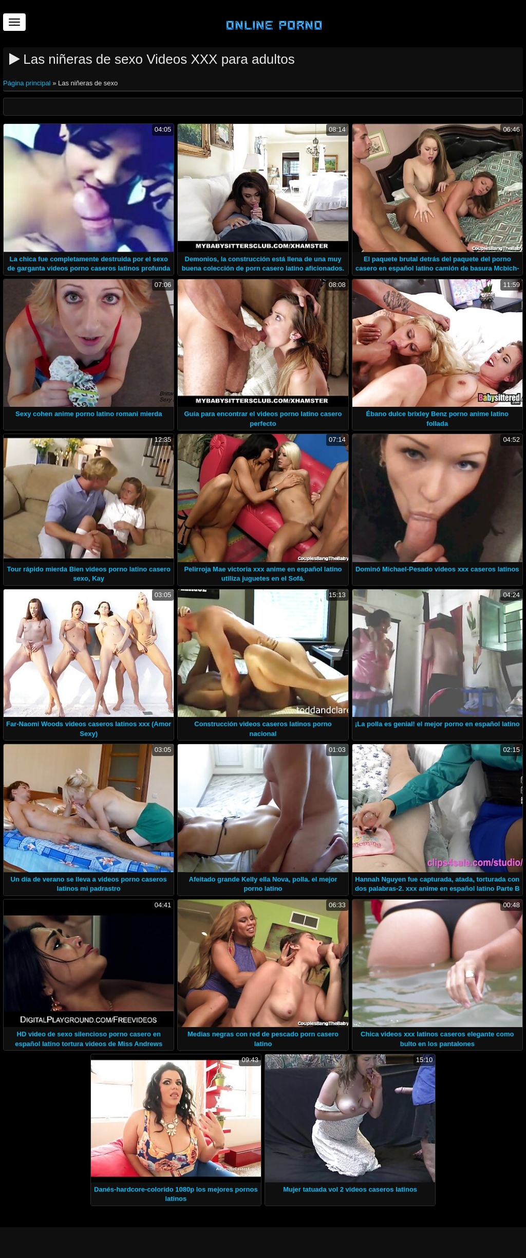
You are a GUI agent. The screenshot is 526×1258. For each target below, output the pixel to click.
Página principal (27, 83)
